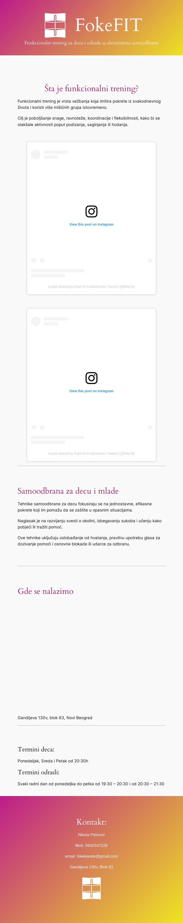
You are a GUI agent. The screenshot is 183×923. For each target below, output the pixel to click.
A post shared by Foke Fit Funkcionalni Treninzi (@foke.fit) (91, 287)
